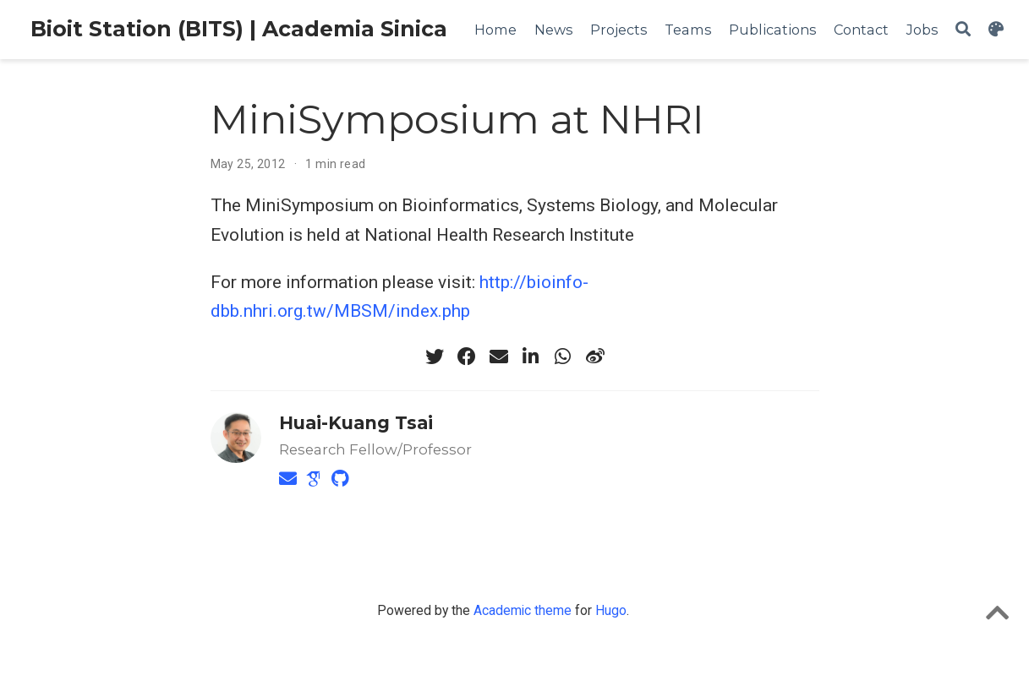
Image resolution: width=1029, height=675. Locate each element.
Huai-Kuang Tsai (356, 422)
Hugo (611, 610)
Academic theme (522, 610)
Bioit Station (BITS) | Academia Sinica (238, 28)
